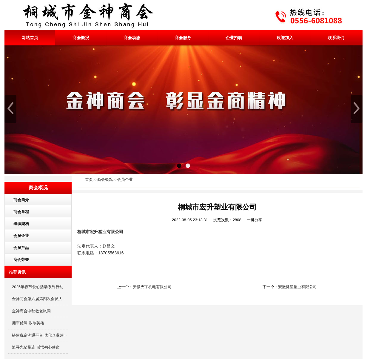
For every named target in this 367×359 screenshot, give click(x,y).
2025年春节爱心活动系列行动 (37, 287)
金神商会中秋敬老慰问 (31, 311)
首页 (89, 179)
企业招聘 (234, 37)
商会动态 (132, 37)
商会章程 (19, 212)
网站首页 (29, 37)
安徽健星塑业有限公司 (297, 287)
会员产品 (19, 247)
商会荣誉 (19, 259)
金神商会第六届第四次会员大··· (39, 299)
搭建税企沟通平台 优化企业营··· (39, 335)
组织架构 (19, 223)
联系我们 (336, 37)
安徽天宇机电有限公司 (152, 287)
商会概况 (81, 37)
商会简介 (19, 200)
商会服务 (183, 37)
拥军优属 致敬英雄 (28, 323)
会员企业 (125, 179)
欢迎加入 (285, 37)
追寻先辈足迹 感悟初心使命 (36, 347)
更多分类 (66, 261)
